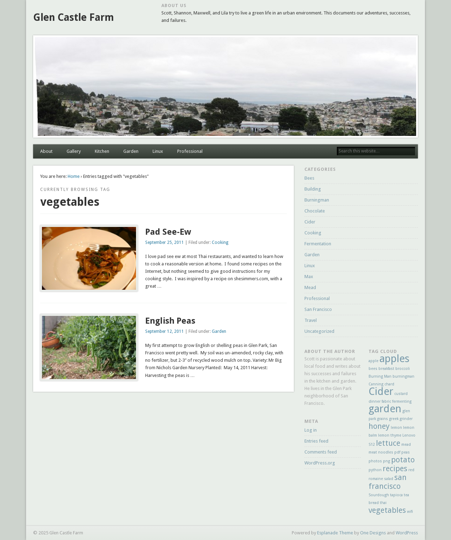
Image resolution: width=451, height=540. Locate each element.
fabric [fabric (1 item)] (386, 401)
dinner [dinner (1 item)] (375, 401)
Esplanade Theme (335, 532)
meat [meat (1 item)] (373, 452)
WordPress (407, 532)
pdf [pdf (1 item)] (397, 452)
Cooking (220, 242)
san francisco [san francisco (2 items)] (388, 482)
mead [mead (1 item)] (406, 444)
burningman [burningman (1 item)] (403, 376)
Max (308, 276)
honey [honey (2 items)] (379, 426)
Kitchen (102, 151)
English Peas (170, 321)
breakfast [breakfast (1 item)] (386, 368)
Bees (309, 178)
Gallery (74, 151)
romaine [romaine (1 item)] (376, 478)
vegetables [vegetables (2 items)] (387, 510)
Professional (190, 151)
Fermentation (317, 243)
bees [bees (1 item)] (373, 368)
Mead (310, 287)
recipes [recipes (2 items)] (395, 468)
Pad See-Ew (168, 232)
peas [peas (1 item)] (405, 452)
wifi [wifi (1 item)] (410, 511)
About (46, 151)
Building (312, 189)
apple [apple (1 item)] (373, 361)
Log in (310, 430)
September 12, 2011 (164, 331)
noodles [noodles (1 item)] (385, 452)
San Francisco (318, 309)
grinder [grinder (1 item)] (406, 418)
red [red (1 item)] (411, 470)
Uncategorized (319, 331)
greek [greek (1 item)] (394, 418)
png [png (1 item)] (386, 461)
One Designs (373, 532)
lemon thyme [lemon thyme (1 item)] (389, 435)
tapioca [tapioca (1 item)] (396, 495)
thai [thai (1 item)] (383, 502)
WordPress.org (319, 463)
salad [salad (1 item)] (388, 478)
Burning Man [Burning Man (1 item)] (380, 376)
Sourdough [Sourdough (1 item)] (379, 495)
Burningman (316, 200)
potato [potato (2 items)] (403, 459)
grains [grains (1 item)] (382, 418)
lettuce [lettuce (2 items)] (388, 443)
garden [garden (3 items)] (385, 409)
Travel (310, 320)
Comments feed (320, 452)
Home (74, 176)
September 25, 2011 (164, 242)
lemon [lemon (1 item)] (396, 427)
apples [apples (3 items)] (394, 359)
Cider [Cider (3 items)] (381, 391)
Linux (158, 151)
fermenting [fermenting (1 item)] (402, 401)
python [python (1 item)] (375, 470)
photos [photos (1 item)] (375, 461)
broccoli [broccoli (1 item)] (402, 368)
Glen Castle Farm (73, 17)
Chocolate (314, 211)
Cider (309, 221)
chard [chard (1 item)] (389, 384)
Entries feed (316, 441)
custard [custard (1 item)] (401, 393)
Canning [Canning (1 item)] (376, 384)
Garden (130, 151)
